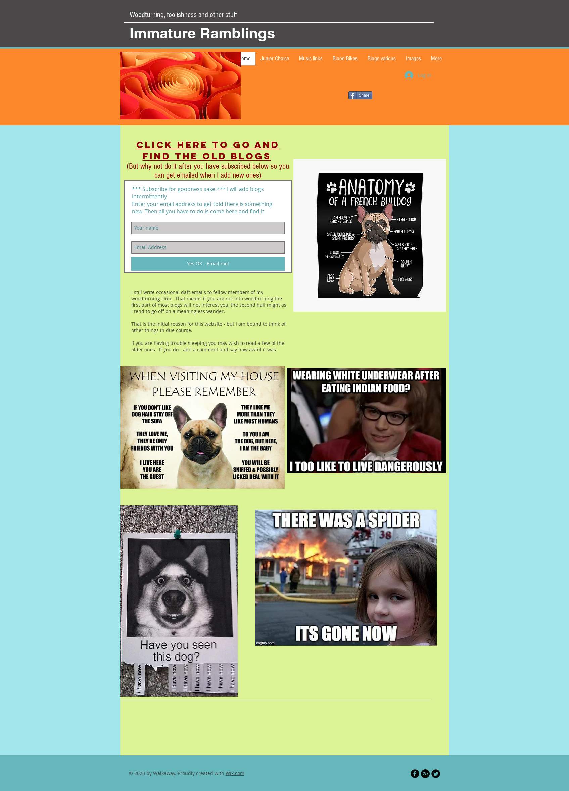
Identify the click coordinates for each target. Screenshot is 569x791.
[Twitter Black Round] (435, 773)
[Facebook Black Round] (415, 773)
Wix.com (235, 773)
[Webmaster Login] (382, 774)
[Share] (360, 95)
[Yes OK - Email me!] (208, 264)
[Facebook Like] (370, 135)
